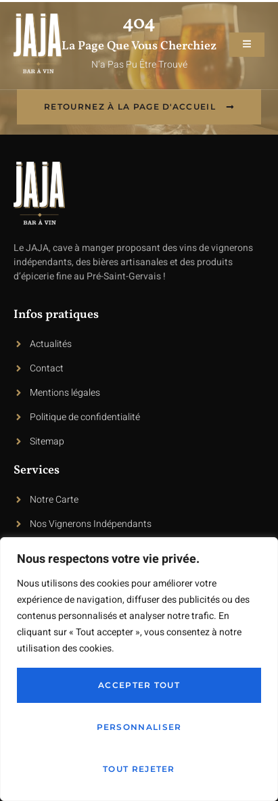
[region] (139, 669)
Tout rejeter (139, 769)
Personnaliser (139, 727)
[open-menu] (246, 44)
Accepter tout (139, 685)
